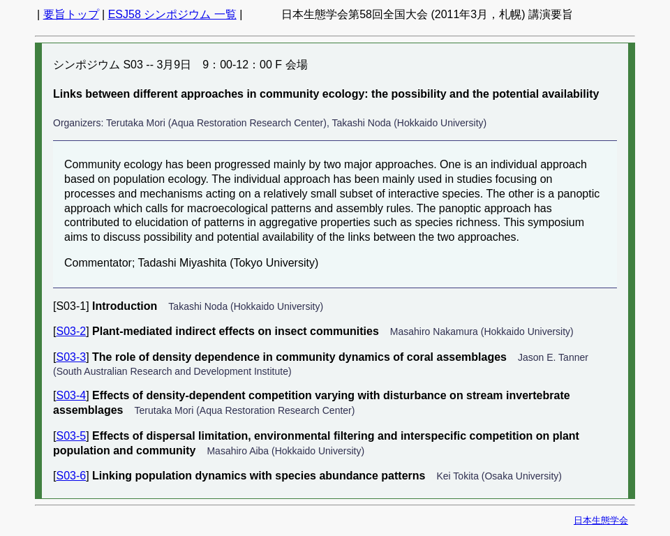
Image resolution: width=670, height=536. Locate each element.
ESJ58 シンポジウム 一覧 (172, 14)
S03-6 (71, 476)
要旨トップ (71, 14)
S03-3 (71, 357)
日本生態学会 (601, 520)
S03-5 (71, 436)
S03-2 (71, 331)
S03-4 (71, 395)
